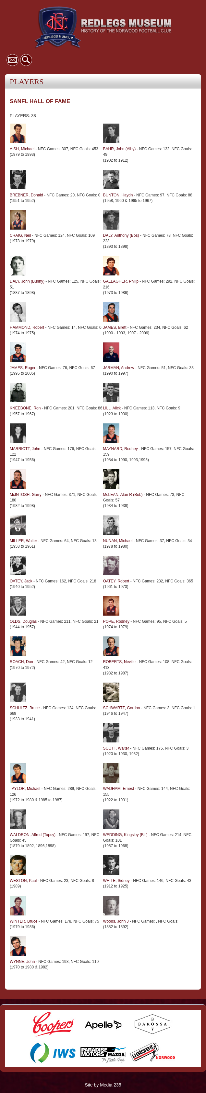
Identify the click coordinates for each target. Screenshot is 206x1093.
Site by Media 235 (103, 1084)
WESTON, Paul (23, 880)
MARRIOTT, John (25, 449)
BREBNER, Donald (26, 195)
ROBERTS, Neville (119, 662)
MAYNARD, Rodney (120, 449)
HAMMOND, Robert (27, 327)
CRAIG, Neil (20, 235)
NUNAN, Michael (118, 541)
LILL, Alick (112, 408)
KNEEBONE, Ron (25, 408)
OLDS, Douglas (23, 621)
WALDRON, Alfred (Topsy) (32, 835)
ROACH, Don (21, 662)
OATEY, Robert (116, 581)
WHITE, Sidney (116, 880)
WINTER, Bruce (23, 921)
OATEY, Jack (21, 581)
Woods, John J (116, 921)
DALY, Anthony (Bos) (121, 235)
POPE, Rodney (116, 621)
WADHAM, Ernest (118, 788)
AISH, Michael (22, 149)
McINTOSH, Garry (26, 494)
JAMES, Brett (115, 327)
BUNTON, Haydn (118, 195)
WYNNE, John (22, 961)
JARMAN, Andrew (118, 368)
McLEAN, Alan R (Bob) (123, 494)
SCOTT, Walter (116, 748)
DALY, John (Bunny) (27, 281)
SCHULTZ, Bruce (25, 708)
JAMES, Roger (22, 368)
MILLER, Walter (23, 541)
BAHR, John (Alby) (119, 149)
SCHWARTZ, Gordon (121, 708)
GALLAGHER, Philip (121, 281)
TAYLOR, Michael (25, 788)
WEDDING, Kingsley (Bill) (125, 835)
